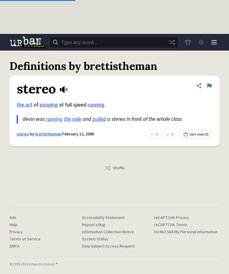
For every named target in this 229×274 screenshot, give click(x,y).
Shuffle (114, 168)
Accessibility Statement (103, 218)
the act (25, 105)
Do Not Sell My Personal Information (186, 232)
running (96, 105)
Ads (13, 218)
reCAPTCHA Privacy (171, 218)
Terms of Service (25, 239)
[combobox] (114, 42)
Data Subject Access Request (108, 246)
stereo (23, 134)
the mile (72, 119)
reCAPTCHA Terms (171, 225)
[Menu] (214, 42)
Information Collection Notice (108, 232)
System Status (95, 239)
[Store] (187, 42)
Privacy (16, 232)
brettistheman (48, 134)
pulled (99, 119)
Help (14, 225)
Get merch (195, 134)
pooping (49, 105)
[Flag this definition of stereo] (209, 85)
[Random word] (171, 42)
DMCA (15, 246)
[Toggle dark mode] (201, 42)
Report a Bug (93, 225)
